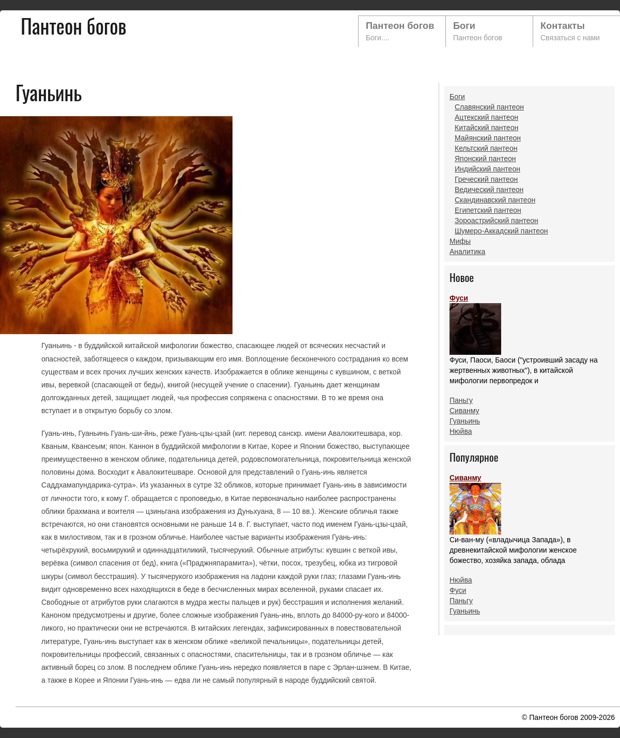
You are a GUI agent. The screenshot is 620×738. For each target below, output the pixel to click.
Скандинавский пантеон (495, 200)
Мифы (460, 241)
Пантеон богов (400, 26)
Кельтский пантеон (486, 148)
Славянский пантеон (489, 107)
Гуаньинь (465, 421)
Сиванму (464, 410)
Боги (464, 26)
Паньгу (461, 400)
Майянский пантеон (488, 138)
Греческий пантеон (486, 179)
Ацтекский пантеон (486, 117)
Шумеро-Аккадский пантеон (501, 231)
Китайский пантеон (486, 127)
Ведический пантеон (489, 189)
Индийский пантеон (487, 169)
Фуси (475, 324)
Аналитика (467, 251)
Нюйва (461, 431)
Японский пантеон (485, 158)
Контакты (562, 26)
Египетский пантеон (488, 210)
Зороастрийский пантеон (496, 220)
